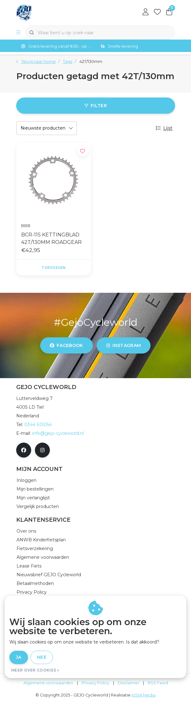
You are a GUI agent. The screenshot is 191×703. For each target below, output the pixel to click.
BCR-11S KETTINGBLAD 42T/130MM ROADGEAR (51, 238)
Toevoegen (53, 267)
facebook (66, 345)
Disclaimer (128, 683)
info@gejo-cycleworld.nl (58, 433)
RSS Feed (158, 683)
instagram (123, 345)
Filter (95, 105)
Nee (41, 657)
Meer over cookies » (35, 670)
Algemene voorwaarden (48, 683)
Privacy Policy (95, 683)
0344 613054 (38, 424)
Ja (18, 657)
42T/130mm (90, 61)
